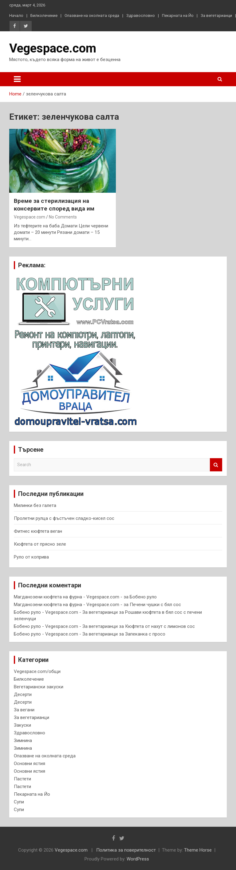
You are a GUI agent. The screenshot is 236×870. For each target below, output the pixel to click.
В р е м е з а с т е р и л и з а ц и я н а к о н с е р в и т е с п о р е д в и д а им (54, 204)
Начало (16, 15)
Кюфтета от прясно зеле (40, 544)
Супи (19, 802)
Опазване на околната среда (92, 15)
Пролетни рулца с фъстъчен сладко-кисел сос (64, 518)
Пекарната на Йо (178, 15)
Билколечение (43, 15)
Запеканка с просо (145, 634)
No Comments (63, 217)
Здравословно (140, 15)
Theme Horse (198, 850)
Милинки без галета (35, 505)
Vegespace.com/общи (37, 671)
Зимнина (23, 740)
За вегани (24, 710)
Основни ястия (29, 763)
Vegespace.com (52, 48)
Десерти (23, 694)
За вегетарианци (216, 15)
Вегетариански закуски (38, 687)
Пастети (22, 779)
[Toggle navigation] (17, 79)
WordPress (138, 859)
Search (216, 464)
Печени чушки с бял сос (155, 604)
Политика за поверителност (126, 850)
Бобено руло (143, 597)
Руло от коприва (31, 557)
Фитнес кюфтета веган (38, 531)
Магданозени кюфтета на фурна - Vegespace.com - (68, 597)
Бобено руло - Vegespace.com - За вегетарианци (66, 612)
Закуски (22, 725)
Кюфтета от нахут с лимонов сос (160, 626)
